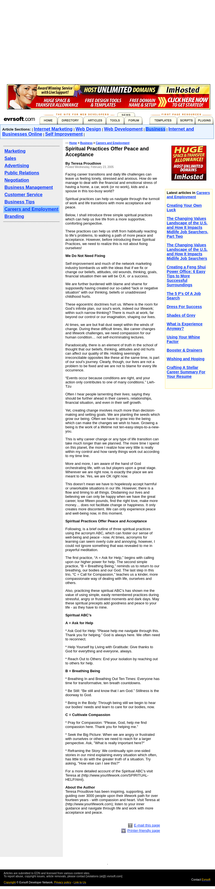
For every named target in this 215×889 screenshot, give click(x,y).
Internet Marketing (53, 129)
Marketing (15, 151)
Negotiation (16, 180)
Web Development (123, 129)
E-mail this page (147, 825)
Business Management (28, 187)
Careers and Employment (31, 209)
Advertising (16, 165)
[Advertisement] (154, 57)
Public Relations (21, 172)
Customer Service (23, 194)
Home (73, 143)
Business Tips (19, 202)
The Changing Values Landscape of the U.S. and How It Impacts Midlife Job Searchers (187, 252)
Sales (10, 158)
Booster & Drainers (184, 350)
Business (155, 129)
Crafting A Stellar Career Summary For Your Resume (186, 372)
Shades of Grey (181, 315)
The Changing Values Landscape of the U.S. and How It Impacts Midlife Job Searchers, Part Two (187, 227)
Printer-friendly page (143, 830)
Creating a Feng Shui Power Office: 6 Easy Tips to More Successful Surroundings (186, 276)
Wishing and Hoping (185, 359)
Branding (14, 216)
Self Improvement (64, 134)
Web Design (88, 129)
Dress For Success (184, 306)
